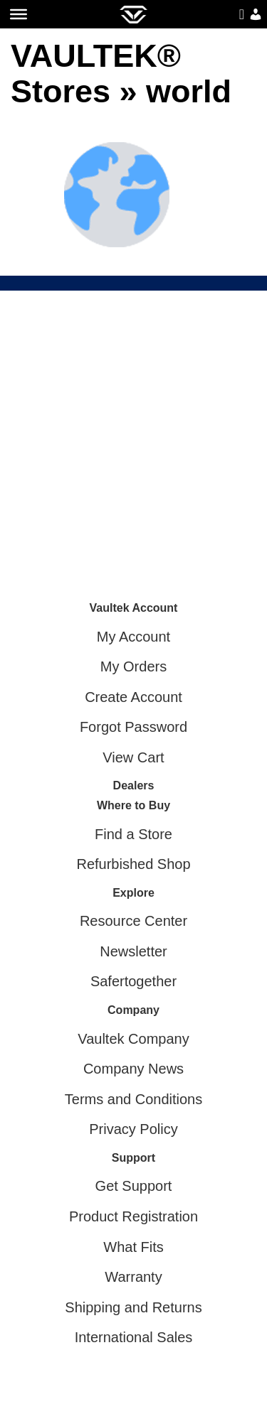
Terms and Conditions (133, 1099)
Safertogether (133, 981)
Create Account (133, 697)
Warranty (133, 1277)
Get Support (133, 1186)
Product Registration (133, 1216)
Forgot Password (133, 727)
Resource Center (133, 921)
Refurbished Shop (133, 864)
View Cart (133, 757)
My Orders (133, 666)
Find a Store (133, 834)
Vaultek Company (133, 1039)
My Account (133, 636)
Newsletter (133, 951)
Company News (133, 1068)
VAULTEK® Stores (96, 73)
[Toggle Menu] (18, 14)
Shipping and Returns (133, 1307)
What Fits (133, 1247)
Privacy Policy (133, 1129)
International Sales (134, 1337)
